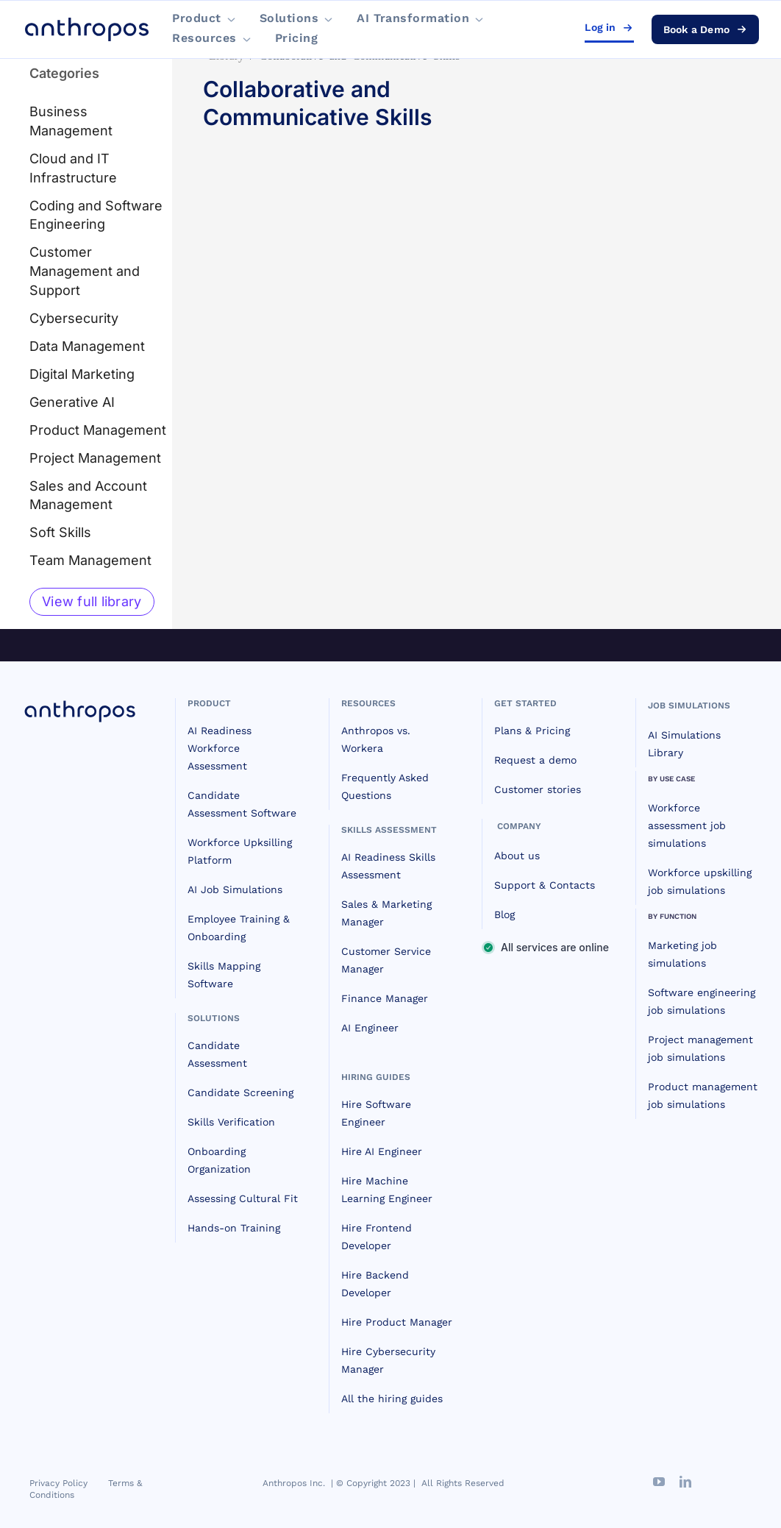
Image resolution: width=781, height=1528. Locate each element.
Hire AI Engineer (381, 1151)
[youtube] (659, 1482)
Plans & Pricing (532, 730)
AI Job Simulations (235, 889)
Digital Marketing (82, 374)
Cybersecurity (73, 318)
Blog (504, 914)
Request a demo (535, 760)
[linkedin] (685, 1482)
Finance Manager (384, 998)
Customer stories (537, 789)
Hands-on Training (234, 1228)
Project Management (95, 458)
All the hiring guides (392, 1398)
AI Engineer (370, 1028)
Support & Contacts (544, 885)
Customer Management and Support (84, 271)
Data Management (87, 346)
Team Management (90, 560)
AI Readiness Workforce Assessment (220, 748)
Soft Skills (60, 532)
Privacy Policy (58, 1483)
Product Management (97, 430)
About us (517, 855)
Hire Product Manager (396, 1322)
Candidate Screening (240, 1092)
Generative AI (72, 402)
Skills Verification (231, 1122)
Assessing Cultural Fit (243, 1198)
